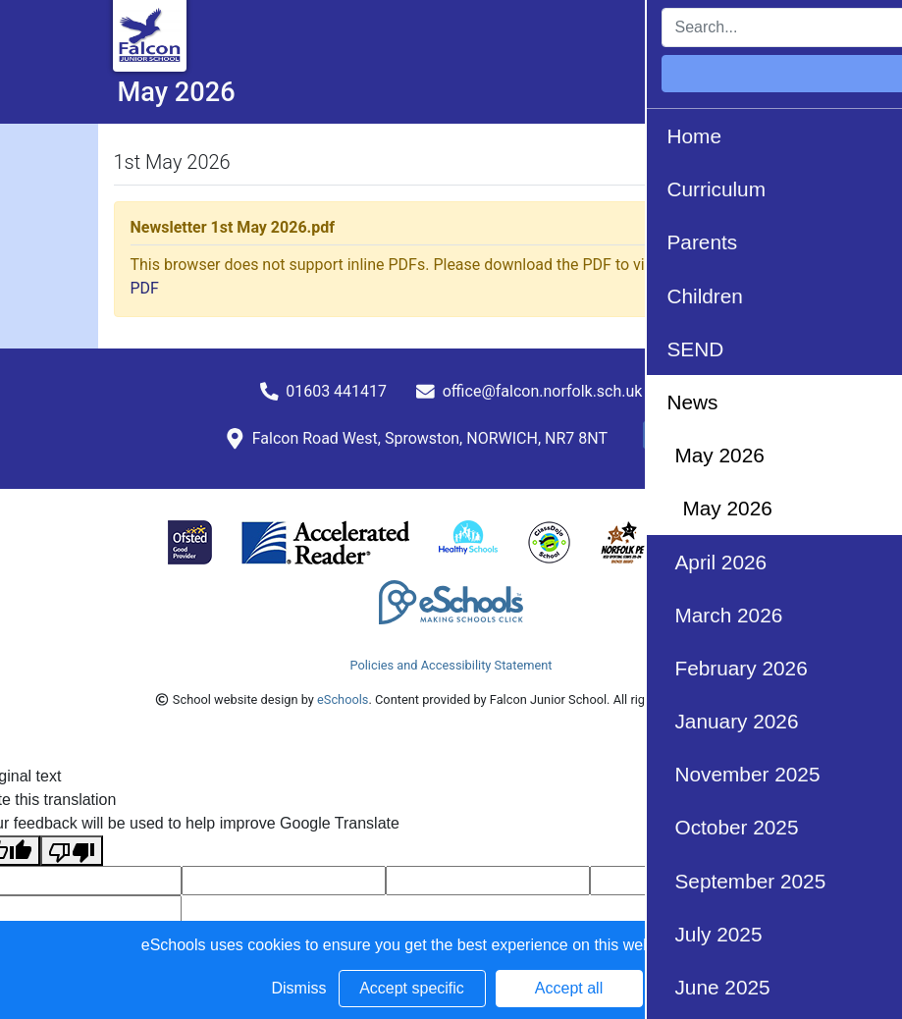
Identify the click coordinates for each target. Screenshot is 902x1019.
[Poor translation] (71, 850)
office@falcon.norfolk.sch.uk (543, 391)
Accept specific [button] (411, 988)
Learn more (720, 945)
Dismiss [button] (299, 988)
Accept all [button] (569, 988)
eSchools (342, 699)
